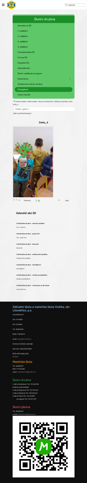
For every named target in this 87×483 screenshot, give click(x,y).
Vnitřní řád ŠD (24, 95)
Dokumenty (23, 79)
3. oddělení (23, 41)
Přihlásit (15, 357)
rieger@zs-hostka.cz (24, 339)
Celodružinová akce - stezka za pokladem (31, 275)
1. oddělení (23, 31)
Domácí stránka (21, 101)
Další (67, 200)
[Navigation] (3, 5)
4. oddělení (23, 47)
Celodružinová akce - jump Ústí (28, 234)
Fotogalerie (23, 89)
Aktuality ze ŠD (24, 25)
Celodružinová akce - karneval (27, 244)
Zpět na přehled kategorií (22, 113)
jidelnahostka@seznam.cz (27, 414)
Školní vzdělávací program (30, 73)
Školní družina (32, 101)
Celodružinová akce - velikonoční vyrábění (31, 254)
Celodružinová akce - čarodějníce (28, 265)
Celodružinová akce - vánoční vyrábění (30, 223)
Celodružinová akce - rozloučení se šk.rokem (32, 285)
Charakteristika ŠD (26, 52)
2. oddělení (23, 36)
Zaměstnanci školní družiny (30, 84)
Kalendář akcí (24, 68)
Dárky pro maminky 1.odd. (63, 101)
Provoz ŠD (22, 57)
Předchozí (27, 200)
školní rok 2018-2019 (46, 101)
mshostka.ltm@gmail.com (26, 372)
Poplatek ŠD (23, 63)
